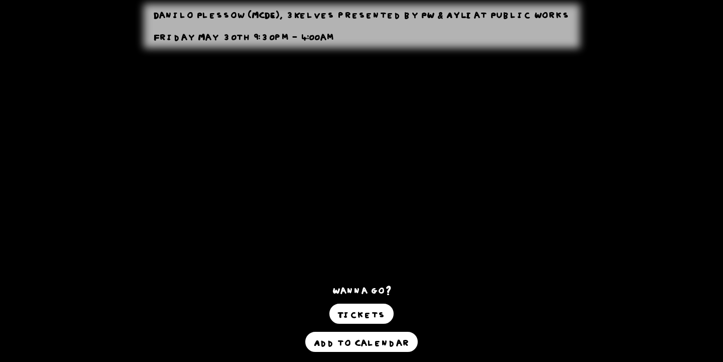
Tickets (361, 313)
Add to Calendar (361, 341)
